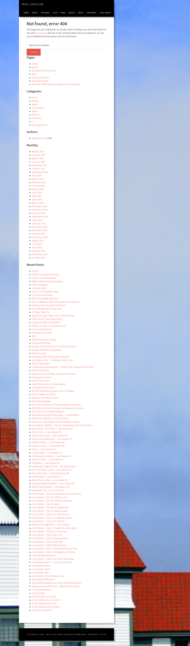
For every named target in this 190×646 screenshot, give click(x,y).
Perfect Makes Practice (44, 394)
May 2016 (36, 175)
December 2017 (39, 165)
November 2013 (40, 230)
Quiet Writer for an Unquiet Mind (49, 384)
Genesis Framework (76, 634)
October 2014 (38, 213)
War (34, 336)
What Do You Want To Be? (45, 397)
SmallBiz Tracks (40, 80)
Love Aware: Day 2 (41, 569)
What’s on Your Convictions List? (49, 325)
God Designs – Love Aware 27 (47, 476)
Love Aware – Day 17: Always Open (50, 510)
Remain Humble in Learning (46, 349)
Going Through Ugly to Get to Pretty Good (53, 315)
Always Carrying (40, 370)
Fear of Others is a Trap (44, 596)
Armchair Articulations (44, 70)
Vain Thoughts (39, 284)
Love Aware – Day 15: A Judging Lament (52, 517)
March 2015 (38, 202)
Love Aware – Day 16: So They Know (50, 514)
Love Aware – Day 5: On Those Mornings (53, 558)
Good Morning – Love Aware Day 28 (50, 473)
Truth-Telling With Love (44, 603)
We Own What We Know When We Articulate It (56, 84)
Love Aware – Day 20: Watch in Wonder (52, 500)
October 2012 (38, 257)
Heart (35, 104)
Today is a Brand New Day (45, 274)
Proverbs (36, 118)
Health (35, 100)
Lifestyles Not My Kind (43, 555)
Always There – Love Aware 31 (47, 459)
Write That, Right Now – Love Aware (50, 524)
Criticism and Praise (42, 295)
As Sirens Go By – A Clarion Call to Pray (52, 360)
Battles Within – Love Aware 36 (48, 442)
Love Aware (38, 107)
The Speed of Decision (43, 387)
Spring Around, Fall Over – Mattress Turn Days (56, 586)
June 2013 (37, 247)
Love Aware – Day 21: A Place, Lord (49, 497)
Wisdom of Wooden (42, 332)
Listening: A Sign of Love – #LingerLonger (53, 466)
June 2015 (37, 192)
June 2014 (37, 220)
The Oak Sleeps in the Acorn (46, 308)
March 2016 (38, 179)
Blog (34, 74)
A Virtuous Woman (41, 589)
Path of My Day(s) (41, 363)
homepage (41, 32)
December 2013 (39, 226)
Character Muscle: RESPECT (46, 322)
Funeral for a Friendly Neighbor (48, 411)
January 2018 (38, 161)
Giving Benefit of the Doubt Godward (50, 356)
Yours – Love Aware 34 (43, 449)
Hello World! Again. (42, 401)
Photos (35, 114)
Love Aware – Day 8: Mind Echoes (49, 545)
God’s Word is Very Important (47, 319)
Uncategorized (39, 124)
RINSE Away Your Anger (44, 339)
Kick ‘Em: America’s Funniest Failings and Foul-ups (58, 408)
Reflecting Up (39, 353)
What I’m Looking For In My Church (50, 418)
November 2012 (40, 254)
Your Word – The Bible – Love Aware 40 (52, 428)
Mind (34, 111)
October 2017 (38, 168)
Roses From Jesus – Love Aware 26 (50, 480)
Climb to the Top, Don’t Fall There (49, 305)
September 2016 (40, 172)
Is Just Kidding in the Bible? (46, 606)
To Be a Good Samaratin (44, 277)
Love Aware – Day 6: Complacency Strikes (53, 552)
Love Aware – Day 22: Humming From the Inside (56, 493)
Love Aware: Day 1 (41, 572)
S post (35, 271)
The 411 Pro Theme (54, 634)
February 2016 (39, 182)
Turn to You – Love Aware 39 (46, 432)
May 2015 (36, 196)
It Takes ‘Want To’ (41, 312)
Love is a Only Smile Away (45, 291)
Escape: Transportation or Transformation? (54, 346)
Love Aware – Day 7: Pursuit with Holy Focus (54, 548)
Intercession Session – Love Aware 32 (51, 456)
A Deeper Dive (39, 288)
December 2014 (39, 206)
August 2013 (38, 240)
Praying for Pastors (42, 377)
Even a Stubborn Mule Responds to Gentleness (56, 301)
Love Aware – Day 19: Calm (45, 504)
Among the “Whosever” (44, 579)
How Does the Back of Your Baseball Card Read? (56, 404)
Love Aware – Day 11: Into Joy (47, 534)
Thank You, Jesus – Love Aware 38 (49, 435)
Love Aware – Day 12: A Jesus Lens (49, 531)
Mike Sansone (33, 4)
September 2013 (40, 237)
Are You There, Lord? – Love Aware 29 (51, 469)
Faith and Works (40, 77)
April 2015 (37, 199)
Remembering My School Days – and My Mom (55, 415)
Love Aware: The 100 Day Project (48, 576)
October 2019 (38, 155)
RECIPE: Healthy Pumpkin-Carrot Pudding (53, 391)
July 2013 (36, 244)
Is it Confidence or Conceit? (46, 600)
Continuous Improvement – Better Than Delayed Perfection (62, 367)
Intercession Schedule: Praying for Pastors (53, 373)
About (35, 63)
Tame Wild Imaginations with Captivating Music (56, 582)
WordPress (93, 634)
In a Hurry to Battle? (42, 610)
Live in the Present (41, 329)
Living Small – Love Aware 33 (47, 452)
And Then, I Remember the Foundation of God (55, 421)
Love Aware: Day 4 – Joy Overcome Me (52, 562)
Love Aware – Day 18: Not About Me (50, 507)
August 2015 (38, 189)
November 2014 (40, 209)
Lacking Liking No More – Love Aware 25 (53, 483)
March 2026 (38, 151)
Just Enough (38, 593)
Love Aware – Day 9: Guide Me (47, 541)
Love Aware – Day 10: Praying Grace (50, 538)
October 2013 (38, 233)
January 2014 (38, 223)
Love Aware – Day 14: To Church (48, 521)
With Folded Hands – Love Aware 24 (50, 486)
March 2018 (38, 158)
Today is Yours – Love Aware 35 (48, 445)
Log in (103, 634)
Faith (34, 97)
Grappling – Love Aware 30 (46, 463)
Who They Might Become (45, 298)
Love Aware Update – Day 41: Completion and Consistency (62, 425)
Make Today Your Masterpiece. (47, 281)
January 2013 (38, 250)
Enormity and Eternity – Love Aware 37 (52, 439)
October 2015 (38, 185)
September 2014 (40, 216)
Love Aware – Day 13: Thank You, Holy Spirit (54, 528)
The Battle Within (41, 343)
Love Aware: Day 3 (41, 565)
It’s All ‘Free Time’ (41, 380)
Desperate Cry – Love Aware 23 (48, 490)
